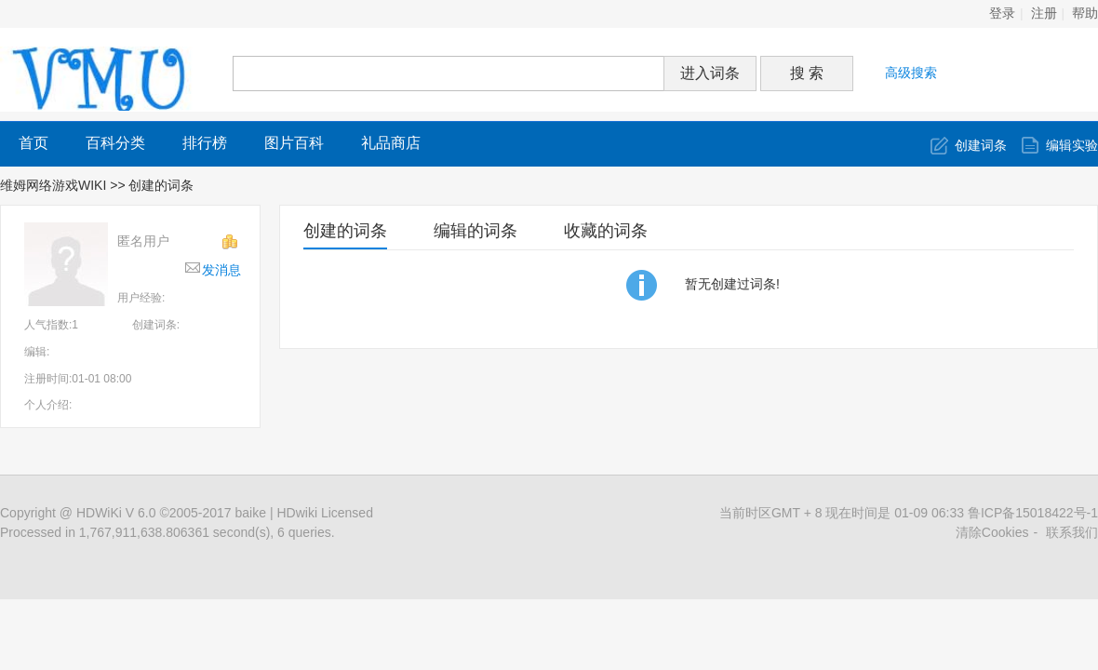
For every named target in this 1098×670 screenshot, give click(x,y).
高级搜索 (911, 72)
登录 (1002, 13)
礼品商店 (391, 143)
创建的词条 (345, 230)
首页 (33, 143)
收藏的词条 (606, 230)
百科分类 (115, 143)
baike (250, 512)
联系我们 (1072, 532)
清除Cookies (992, 532)
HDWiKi (99, 512)
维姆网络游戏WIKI (53, 185)
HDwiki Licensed (324, 512)
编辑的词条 (475, 230)
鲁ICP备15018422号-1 (1033, 512)
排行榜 (204, 143)
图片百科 (294, 143)
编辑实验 (1072, 145)
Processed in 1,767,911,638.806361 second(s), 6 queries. (167, 532)
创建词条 (981, 145)
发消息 (221, 269)
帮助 (1085, 13)
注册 (1044, 13)
